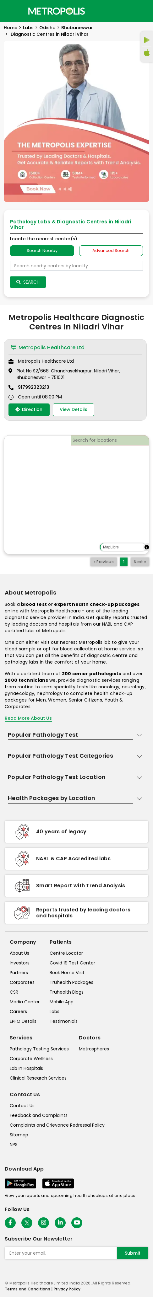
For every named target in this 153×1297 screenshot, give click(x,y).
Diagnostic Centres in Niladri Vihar (49, 34)
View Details (73, 409)
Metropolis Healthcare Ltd (48, 347)
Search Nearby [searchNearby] (42, 251)
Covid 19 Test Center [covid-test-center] (72, 963)
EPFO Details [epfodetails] (23, 1021)
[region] (76, 494)
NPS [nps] (14, 1144)
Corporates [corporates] (22, 982)
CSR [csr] (14, 992)
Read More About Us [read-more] (28, 718)
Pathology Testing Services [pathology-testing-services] (39, 1049)
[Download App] (20, 1183)
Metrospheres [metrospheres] (94, 1049)
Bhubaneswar (77, 27)
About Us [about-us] (19, 953)
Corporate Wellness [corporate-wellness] (31, 1058)
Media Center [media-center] (25, 1002)
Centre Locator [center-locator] (66, 953)
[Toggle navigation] (10, 11)
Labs (28, 27)
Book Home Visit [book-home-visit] (67, 972)
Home (10, 27)
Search (28, 282)
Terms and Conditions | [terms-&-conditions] (29, 1289)
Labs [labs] (54, 1011)
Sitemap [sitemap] (19, 1135)
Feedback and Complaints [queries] (39, 1115)
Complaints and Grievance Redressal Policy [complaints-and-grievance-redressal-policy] (57, 1125)
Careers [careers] (18, 1011)
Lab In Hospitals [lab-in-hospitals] (26, 1068)
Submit (132, 1253)
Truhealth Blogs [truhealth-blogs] (67, 992)
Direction (28, 409)
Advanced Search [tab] (110, 251)
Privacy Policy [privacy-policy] (67, 1289)
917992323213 (33, 387)
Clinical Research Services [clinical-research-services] (38, 1078)
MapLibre (111, 547)
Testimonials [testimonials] (64, 1021)
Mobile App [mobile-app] (62, 1002)
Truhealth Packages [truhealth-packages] (71, 982)
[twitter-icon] (26, 1222)
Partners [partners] (19, 972)
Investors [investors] (20, 963)
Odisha (47, 27)
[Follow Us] (10, 1222)
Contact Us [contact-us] (22, 1105)
